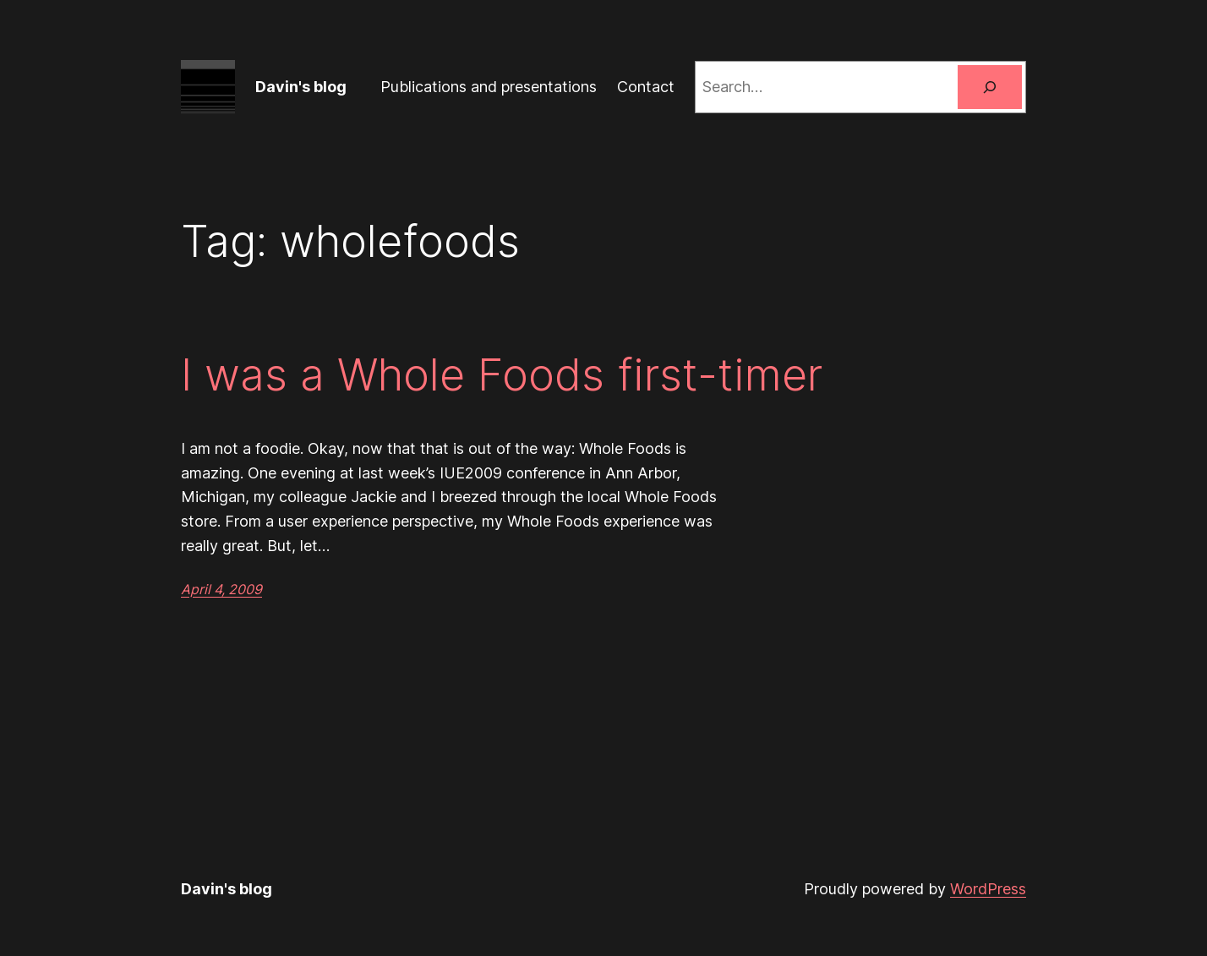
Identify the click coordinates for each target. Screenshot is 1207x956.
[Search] (990, 87)
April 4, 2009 (221, 589)
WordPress (988, 889)
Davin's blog (301, 87)
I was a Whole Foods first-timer (501, 375)
